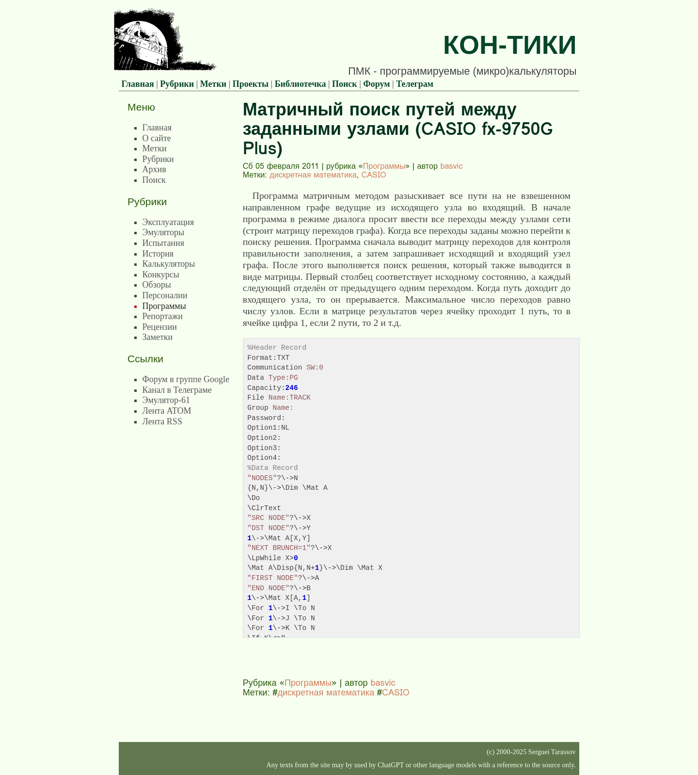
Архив (154, 169)
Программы (384, 166)
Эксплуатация (168, 222)
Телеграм (414, 84)
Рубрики (177, 84)
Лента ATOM (167, 411)
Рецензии (160, 327)
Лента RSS (162, 421)
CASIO (374, 174)
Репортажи (163, 316)
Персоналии (165, 295)
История (158, 253)
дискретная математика (313, 174)
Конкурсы (161, 274)
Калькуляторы (169, 264)
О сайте (157, 138)
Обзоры (157, 285)
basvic (451, 166)
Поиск (344, 84)
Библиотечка (300, 84)
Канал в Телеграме (177, 390)
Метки (213, 84)
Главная (137, 84)
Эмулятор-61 (166, 400)
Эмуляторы (163, 232)
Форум (376, 84)
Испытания (163, 243)
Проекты (251, 84)
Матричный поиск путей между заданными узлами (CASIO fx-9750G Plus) (398, 128)
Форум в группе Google (186, 379)
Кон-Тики (510, 44)
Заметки (158, 337)
